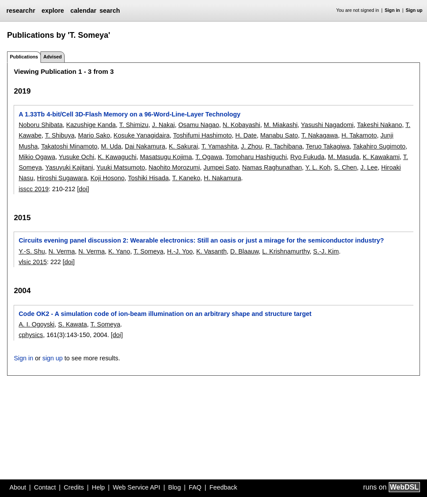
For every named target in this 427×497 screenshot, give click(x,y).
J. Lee (369, 167)
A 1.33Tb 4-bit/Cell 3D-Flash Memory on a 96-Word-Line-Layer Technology (129, 114)
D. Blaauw (244, 251)
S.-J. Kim (326, 251)
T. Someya (149, 251)
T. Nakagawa (319, 135)
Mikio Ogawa (36, 156)
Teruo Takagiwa (328, 146)
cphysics (30, 334)
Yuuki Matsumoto (120, 167)
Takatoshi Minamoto (69, 146)
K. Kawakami (381, 156)
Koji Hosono (108, 177)
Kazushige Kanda (91, 124)
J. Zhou (251, 146)
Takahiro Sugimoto (379, 146)
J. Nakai (163, 124)
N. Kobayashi (241, 124)
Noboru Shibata (40, 124)
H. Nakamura (222, 177)
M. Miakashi (281, 124)
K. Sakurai (183, 146)
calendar (83, 10)
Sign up (414, 10)
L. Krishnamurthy (286, 251)
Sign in (392, 10)
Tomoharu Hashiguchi (256, 156)
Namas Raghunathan (272, 167)
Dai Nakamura (145, 146)
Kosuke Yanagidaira (141, 135)
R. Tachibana (284, 146)
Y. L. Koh (317, 167)
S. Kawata (72, 324)
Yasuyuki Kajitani (69, 167)
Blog (174, 487)
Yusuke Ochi (76, 156)
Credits (74, 487)
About (18, 487)
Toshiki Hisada (148, 177)
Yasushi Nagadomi (327, 124)
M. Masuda (343, 156)
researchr (20, 10)
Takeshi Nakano (379, 124)
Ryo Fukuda (307, 156)
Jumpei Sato (220, 167)
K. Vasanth (211, 251)
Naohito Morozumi (174, 167)
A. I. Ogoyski (36, 324)
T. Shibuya (59, 135)
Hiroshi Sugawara (62, 177)
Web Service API (136, 487)
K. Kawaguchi (117, 156)
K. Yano (119, 251)
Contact (45, 487)
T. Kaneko (186, 177)
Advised (52, 56)
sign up (52, 358)
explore (52, 10)
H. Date (246, 135)
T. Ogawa (208, 156)
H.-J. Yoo (180, 251)
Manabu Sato (279, 135)
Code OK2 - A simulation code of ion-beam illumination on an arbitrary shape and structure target (164, 313)
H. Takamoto (359, 135)
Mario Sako (94, 135)
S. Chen (345, 167)
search (109, 10)
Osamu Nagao (198, 124)
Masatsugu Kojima (166, 156)
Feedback (223, 487)
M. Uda (111, 146)
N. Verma (61, 251)
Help (98, 487)
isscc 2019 (33, 188)
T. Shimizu (133, 124)
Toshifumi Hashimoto (202, 135)
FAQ (195, 487)
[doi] (83, 188)
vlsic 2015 (32, 261)
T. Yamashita (219, 146)
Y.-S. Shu (31, 251)
